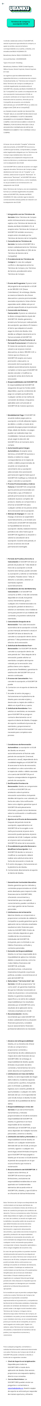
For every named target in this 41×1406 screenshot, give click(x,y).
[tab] (20, 23)
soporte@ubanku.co (15, 1388)
